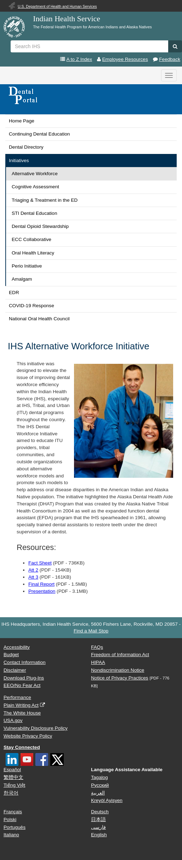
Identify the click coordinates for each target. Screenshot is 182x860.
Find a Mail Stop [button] (91, 630)
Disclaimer (15, 670)
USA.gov (13, 720)
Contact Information (25, 662)
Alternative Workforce (35, 173)
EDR (14, 292)
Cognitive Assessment (35, 186)
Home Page (21, 121)
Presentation (41, 591)
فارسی (98, 827)
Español (12, 769)
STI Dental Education (34, 213)
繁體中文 (13, 777)
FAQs (97, 647)
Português (14, 827)
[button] (175, 46)
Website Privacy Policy (28, 736)
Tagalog (99, 777)
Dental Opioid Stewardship (40, 226)
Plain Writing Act (21, 705)
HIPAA (98, 662)
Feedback (169, 59)
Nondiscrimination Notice (117, 670)
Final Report (41, 584)
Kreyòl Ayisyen (107, 800)
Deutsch (100, 811)
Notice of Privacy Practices (119, 678)
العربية (98, 793)
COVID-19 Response (31, 305)
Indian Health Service (66, 19)
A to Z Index (79, 59)
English (99, 834)
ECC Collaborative (31, 239)
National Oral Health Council (39, 318)
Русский (100, 785)
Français (13, 811)
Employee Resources (125, 59)
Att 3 (33, 577)
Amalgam (22, 279)
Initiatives (19, 160)
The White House (22, 713)
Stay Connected (22, 747)
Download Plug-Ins (24, 678)
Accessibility (17, 647)
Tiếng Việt (14, 785)
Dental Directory (26, 147)
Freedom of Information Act (120, 654)
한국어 (11, 793)
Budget (11, 654)
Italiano (11, 834)
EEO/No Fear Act (22, 685)
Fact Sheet (40, 563)
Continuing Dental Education (39, 134)
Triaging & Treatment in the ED (45, 200)
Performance (17, 697)
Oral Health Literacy (33, 253)
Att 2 (33, 570)
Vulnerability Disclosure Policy (36, 728)
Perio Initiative (27, 266)
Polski (10, 819)
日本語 (98, 819)
